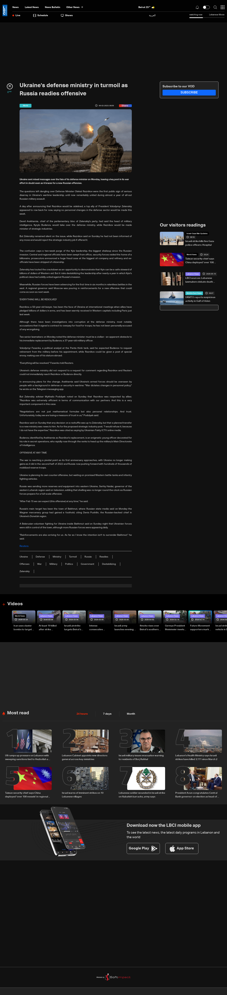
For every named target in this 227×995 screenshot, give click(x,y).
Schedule (40, 15)
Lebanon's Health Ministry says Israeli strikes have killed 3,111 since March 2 (196, 756)
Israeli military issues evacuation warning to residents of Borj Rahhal (141, 756)
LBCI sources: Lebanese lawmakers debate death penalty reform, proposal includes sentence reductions (201, 278)
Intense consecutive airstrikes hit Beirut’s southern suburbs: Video (98, 627)
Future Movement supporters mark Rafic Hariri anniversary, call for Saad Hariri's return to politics (201, 627)
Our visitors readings (182, 225)
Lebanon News (192, 272)
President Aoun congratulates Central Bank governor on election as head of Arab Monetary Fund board (196, 793)
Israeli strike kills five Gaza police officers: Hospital (199, 239)
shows (67, 15)
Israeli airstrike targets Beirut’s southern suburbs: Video (74, 627)
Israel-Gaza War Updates (196, 233)
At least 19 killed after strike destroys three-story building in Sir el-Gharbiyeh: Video (49, 627)
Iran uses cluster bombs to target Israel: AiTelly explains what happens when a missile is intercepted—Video (23, 627)
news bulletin (52, 7)
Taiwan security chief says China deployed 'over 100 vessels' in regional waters (199, 259)
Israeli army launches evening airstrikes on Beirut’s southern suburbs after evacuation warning (124, 627)
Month (128, 713)
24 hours (81, 713)
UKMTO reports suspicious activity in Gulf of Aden (200, 297)
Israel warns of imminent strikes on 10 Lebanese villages (82, 793)
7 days (105, 713)
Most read (17, 712)
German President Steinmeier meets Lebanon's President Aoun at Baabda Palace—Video (175, 627)
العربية (152, 15)
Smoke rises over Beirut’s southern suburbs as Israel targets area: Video (150, 627)
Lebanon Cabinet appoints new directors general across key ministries (84, 756)
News (15, 7)
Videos (14, 603)
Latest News (32, 7)
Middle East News (193, 291)
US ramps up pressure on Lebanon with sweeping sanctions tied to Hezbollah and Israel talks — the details (28, 756)
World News (191, 253)
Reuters (24, 546)
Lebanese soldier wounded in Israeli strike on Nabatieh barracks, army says (142, 793)
